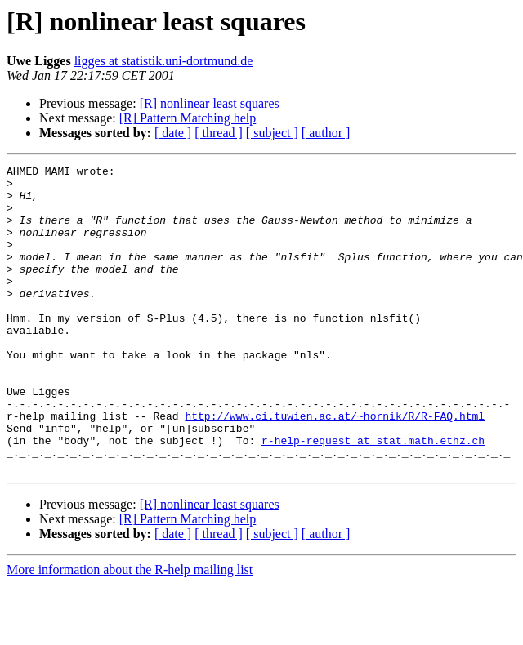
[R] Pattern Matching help (188, 118)
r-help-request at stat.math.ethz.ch (373, 496)
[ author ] (326, 133)
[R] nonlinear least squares (209, 103)
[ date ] (172, 133)
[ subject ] (272, 133)
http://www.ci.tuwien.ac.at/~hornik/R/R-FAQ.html (335, 467)
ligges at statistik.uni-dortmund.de (163, 61)
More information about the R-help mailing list (130, 631)
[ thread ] (218, 133)
